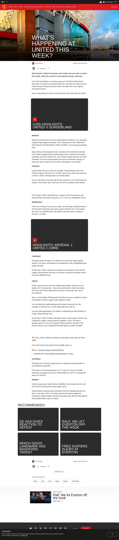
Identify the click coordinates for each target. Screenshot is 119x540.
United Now (75, 481)
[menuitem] (11, 7)
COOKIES (6, 531)
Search (65, 481)
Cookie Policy (24, 535)
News (35, 481)
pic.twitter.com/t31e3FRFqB (53, 350)
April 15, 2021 (68, 354)
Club (49, 481)
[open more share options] (48, 68)
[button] (4, 2)
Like (42, 481)
